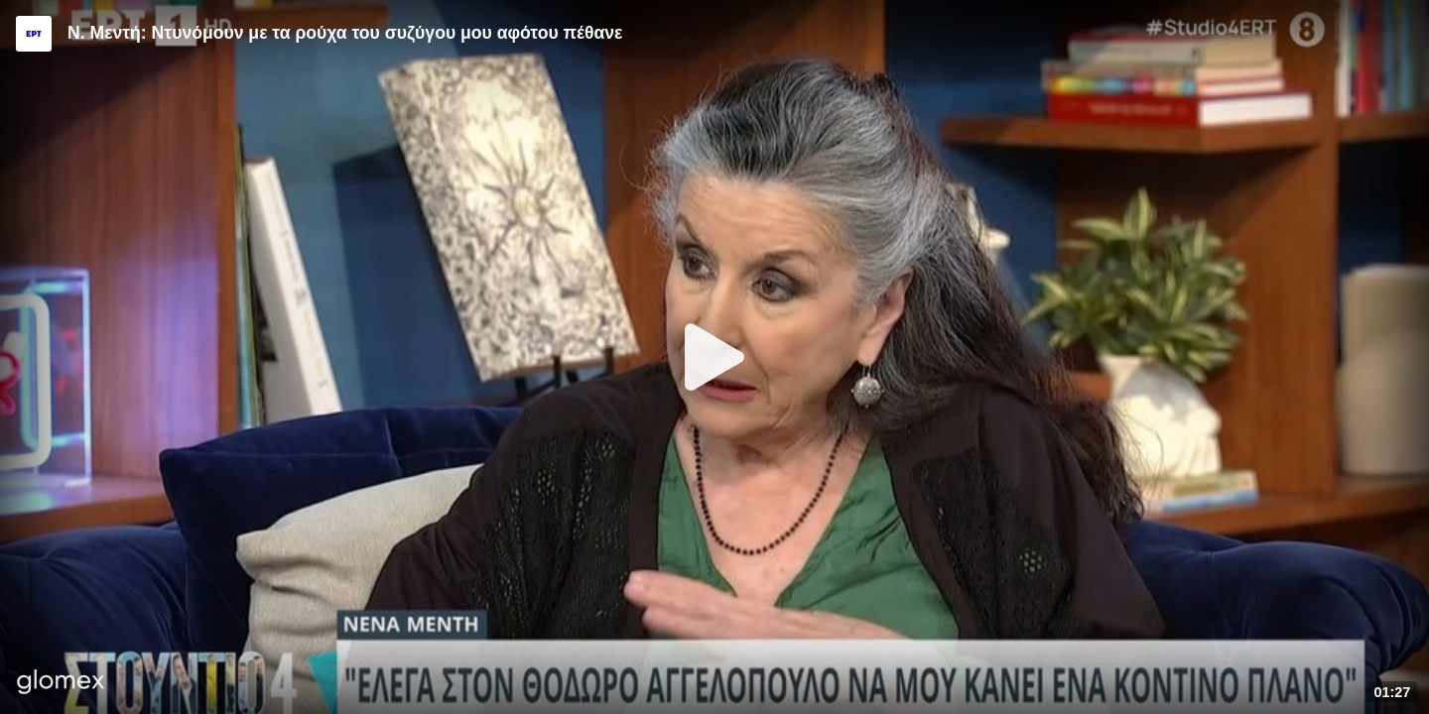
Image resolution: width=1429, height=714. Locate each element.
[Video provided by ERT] (34, 34)
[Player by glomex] (61, 683)
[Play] (714, 357)
